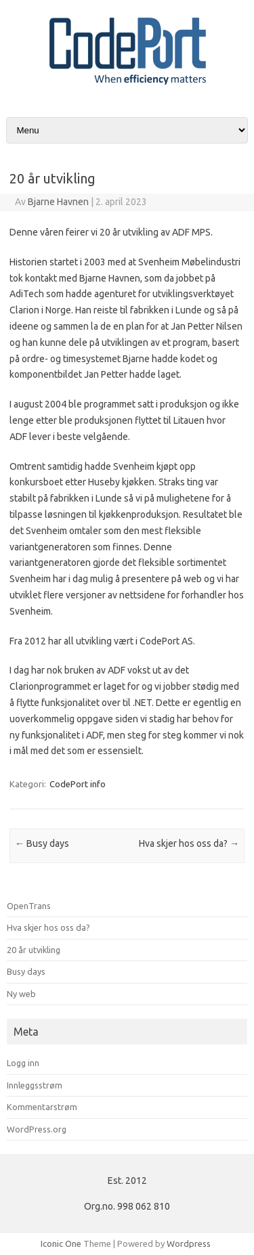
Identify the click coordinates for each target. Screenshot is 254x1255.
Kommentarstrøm (42, 1106)
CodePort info (77, 784)
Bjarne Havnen (58, 201)
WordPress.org (36, 1129)
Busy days (42, 843)
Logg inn (23, 1062)
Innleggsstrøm (34, 1085)
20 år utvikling (33, 949)
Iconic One (61, 1243)
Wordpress (189, 1243)
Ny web (21, 993)
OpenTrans (29, 905)
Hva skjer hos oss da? (189, 843)
